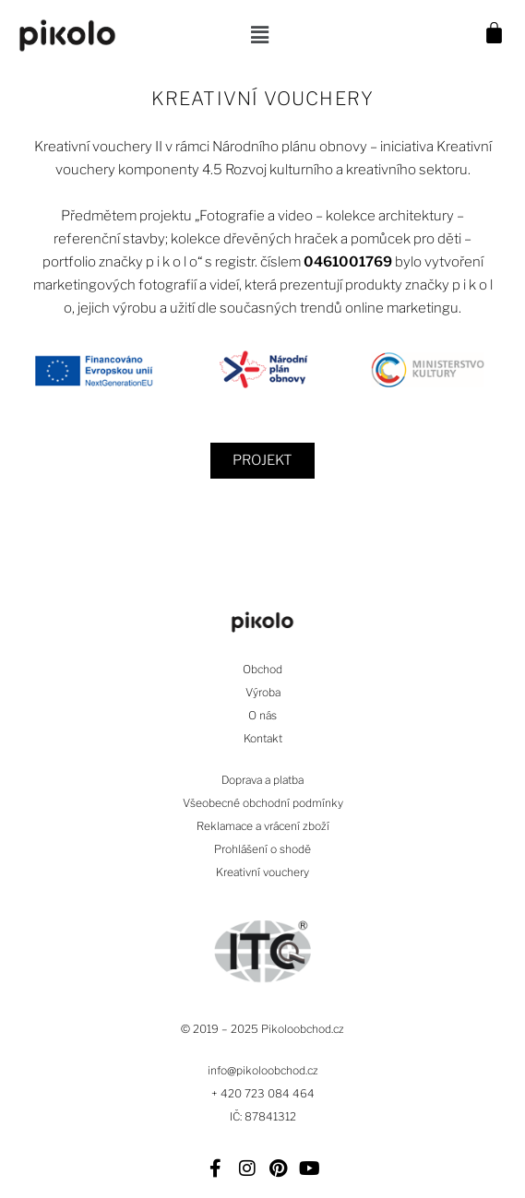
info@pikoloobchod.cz (263, 1070)
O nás (262, 715)
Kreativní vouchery (262, 872)
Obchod (262, 669)
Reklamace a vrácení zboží (263, 826)
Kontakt (263, 738)
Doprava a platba (262, 780)
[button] (259, 35)
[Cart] (501, 35)
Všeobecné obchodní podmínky (263, 803)
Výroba (262, 692)
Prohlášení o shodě (262, 849)
